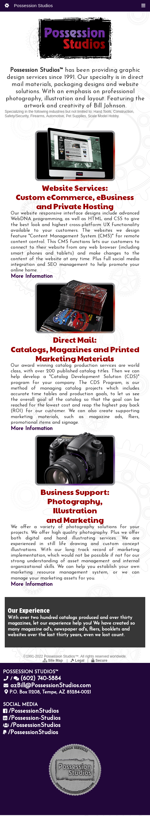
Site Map (53, 662)
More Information (31, 277)
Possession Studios (29, 5)
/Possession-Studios (34, 720)
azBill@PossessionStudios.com (50, 687)
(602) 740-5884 (40, 680)
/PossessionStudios (34, 712)
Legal (77, 662)
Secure (99, 662)
